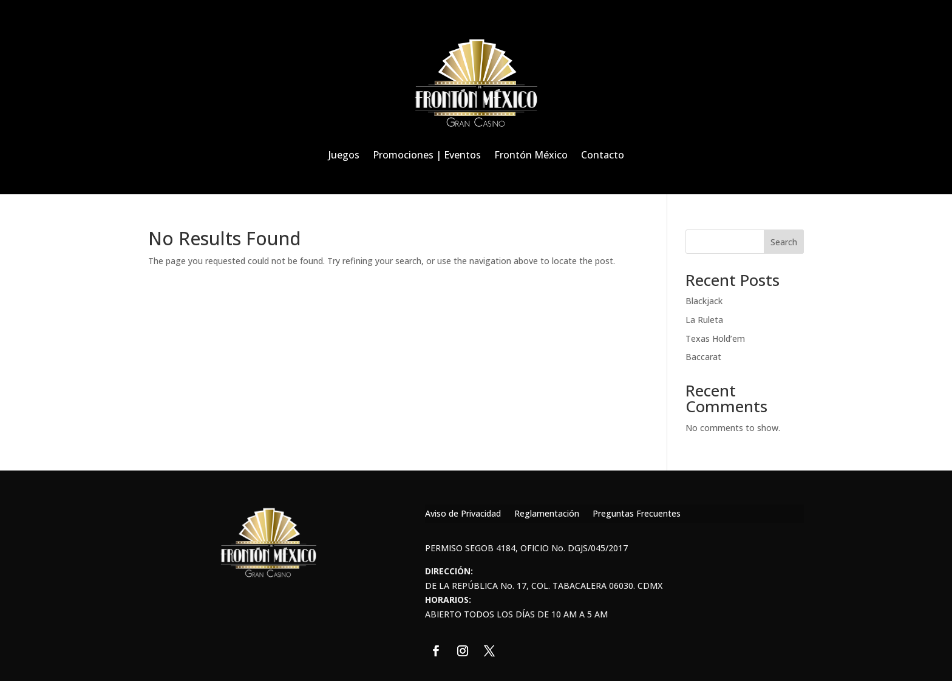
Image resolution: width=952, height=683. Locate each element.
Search (783, 242)
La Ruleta (704, 319)
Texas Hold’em (715, 338)
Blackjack (703, 301)
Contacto (602, 154)
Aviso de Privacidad (463, 514)
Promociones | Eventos (427, 154)
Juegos (343, 154)
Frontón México (531, 154)
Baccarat (703, 356)
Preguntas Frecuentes (637, 514)
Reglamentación (546, 514)
